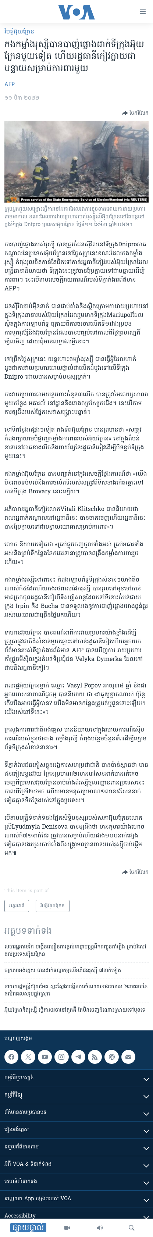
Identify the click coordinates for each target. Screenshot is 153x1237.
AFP (9, 85)
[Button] (135, 113)
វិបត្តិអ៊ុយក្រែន (19, 32)
